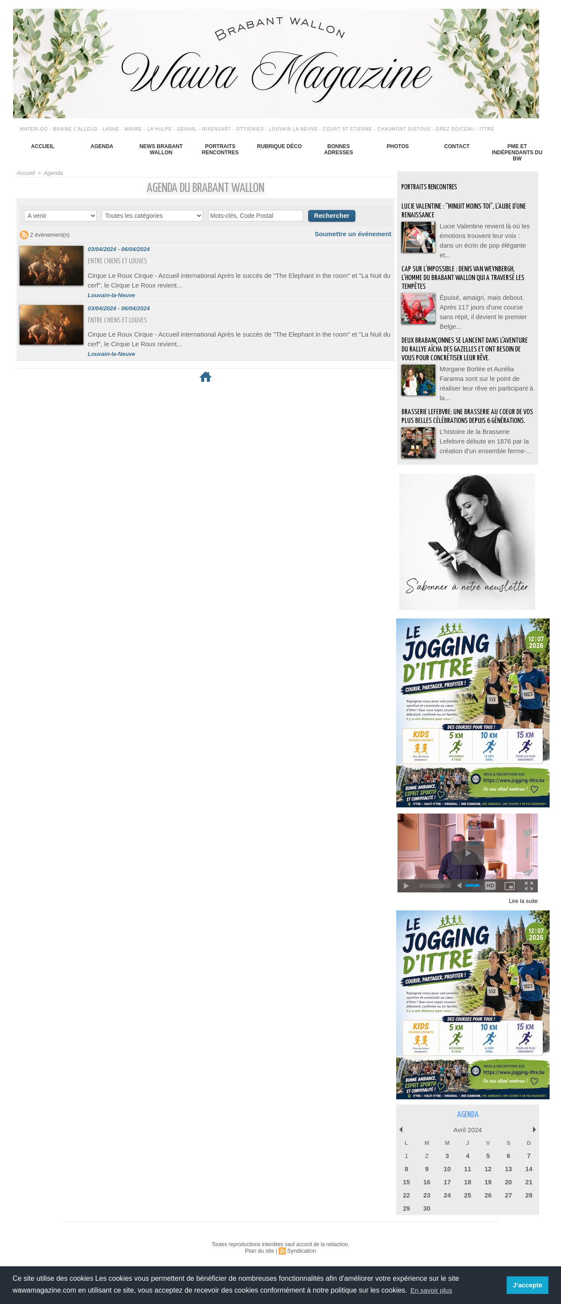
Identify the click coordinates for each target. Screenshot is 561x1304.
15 (406, 1180)
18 (468, 1180)
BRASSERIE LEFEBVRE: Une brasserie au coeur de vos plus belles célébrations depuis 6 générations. (466, 412)
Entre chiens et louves (120, 260)
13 (508, 1168)
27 (508, 1193)
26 (488, 1193)
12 (488, 1168)
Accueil (42, 146)
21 (528, 1180)
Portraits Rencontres (220, 149)
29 (406, 1206)
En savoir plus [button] (432, 1290)
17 (447, 1180)
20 (508, 1180)
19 (488, 1180)
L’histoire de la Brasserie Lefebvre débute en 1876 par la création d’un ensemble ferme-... (484, 440)
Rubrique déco (279, 146)
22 (406, 1193)
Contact (457, 146)
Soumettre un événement (357, 233)
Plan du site (260, 1248)
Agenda (101, 146)
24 (447, 1193)
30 (427, 1206)
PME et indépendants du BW (517, 152)
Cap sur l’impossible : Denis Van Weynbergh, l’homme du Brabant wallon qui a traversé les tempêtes (464, 272)
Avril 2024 (467, 1129)
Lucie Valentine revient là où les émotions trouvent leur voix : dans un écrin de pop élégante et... (486, 234)
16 (427, 1180)
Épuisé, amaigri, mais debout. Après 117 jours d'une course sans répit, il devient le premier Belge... (485, 300)
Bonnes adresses (338, 149)
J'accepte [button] (528, 1285)
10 (447, 1168)
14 (528, 1168)
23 (427, 1193)
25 (468, 1193)
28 (528, 1193)
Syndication (300, 1248)
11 (468, 1168)
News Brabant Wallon (161, 149)
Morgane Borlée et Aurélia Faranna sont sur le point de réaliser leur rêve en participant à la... (486, 375)
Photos (397, 146)
